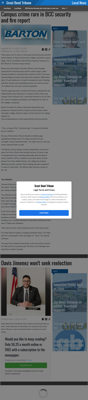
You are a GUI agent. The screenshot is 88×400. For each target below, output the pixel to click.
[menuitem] (65, 8)
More (65, 8)
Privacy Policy (45, 197)
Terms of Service (47, 194)
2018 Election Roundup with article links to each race (41, 8)
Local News (79, 2)
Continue (44, 212)
